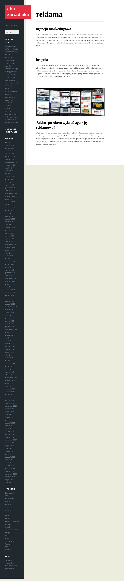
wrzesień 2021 (10, 281)
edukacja (8, 504)
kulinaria (8, 510)
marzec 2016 (9, 426)
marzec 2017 (9, 395)
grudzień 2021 (10, 273)
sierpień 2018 (9, 352)
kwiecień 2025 (10, 176)
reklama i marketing (12, 521)
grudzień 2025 (10, 156)
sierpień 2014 (9, 480)
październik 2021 (11, 278)
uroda (7, 535)
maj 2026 (8, 142)
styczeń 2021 (9, 301)
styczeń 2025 (9, 185)
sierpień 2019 (9, 332)
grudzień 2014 (10, 468)
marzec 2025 (9, 179)
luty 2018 (8, 369)
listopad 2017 (9, 375)
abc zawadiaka (18, 11)
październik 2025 (11, 162)
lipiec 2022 (8, 253)
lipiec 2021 (8, 287)
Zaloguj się (8, 560)
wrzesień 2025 (10, 165)
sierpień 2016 (9, 411)
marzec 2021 (9, 295)
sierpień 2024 (9, 199)
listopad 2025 (9, 159)
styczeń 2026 (9, 154)
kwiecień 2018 (10, 363)
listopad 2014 (9, 471)
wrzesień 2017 (10, 380)
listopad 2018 (9, 349)
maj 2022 (8, 258)
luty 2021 (8, 298)
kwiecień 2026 (10, 145)
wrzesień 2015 (10, 443)
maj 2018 (8, 360)
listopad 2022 (9, 242)
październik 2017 (11, 378)
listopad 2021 (9, 276)
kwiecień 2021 (10, 293)
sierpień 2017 (9, 383)
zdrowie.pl (8, 550)
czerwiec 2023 (10, 227)
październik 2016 (11, 406)
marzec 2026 (9, 148)
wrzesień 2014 (10, 477)
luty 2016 (8, 429)
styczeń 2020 (9, 324)
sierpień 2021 (9, 284)
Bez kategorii (9, 493)
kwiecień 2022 (10, 261)
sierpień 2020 (9, 312)
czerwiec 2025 (10, 171)
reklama (7, 518)
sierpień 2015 (9, 446)
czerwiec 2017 (10, 389)
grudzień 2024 (10, 188)
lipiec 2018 (8, 355)
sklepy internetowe (11, 530)
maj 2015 (8, 454)
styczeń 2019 (9, 344)
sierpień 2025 (9, 168)
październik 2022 (11, 244)
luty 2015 (8, 462)
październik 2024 (11, 193)
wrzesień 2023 (10, 222)
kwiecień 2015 (10, 457)
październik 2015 (11, 440)
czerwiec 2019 (10, 335)
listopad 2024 (9, 191)
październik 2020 (11, 307)
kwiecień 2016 (10, 423)
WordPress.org (10, 569)
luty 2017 (8, 397)
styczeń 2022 (9, 270)
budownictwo (9, 499)
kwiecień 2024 (10, 207)
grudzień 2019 (10, 327)
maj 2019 (8, 338)
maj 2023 (8, 230)
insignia (42, 59)
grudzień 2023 (10, 219)
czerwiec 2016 (10, 417)
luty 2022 (8, 267)
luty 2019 (8, 341)
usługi (7, 538)
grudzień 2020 (10, 304)
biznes (7, 496)
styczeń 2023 (9, 239)
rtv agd (7, 527)
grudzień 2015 (10, 434)
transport (8, 533)
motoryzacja (9, 513)
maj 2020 (8, 318)
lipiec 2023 (8, 225)
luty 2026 (8, 151)
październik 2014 (11, 474)
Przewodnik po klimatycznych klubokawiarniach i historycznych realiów (11, 83)
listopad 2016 (9, 403)
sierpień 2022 (9, 250)
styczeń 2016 (9, 431)
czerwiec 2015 (10, 451)
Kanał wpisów (10, 563)
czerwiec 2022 (10, 256)
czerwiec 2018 (10, 358)
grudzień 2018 (10, 346)
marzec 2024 (9, 210)
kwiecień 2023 (10, 233)
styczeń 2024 (9, 216)
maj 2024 (8, 205)
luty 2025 (8, 182)
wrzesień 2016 (10, 409)
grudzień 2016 (10, 400)
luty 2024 (8, 213)
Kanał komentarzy (11, 566)
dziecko (7, 501)
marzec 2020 (9, 321)
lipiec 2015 (8, 448)
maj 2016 (8, 420)
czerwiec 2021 (10, 290)
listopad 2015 (9, 437)
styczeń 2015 (9, 465)
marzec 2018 (9, 366)
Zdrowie (7, 547)
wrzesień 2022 (10, 247)
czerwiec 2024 (10, 202)
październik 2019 (11, 329)
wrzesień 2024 (10, 196)
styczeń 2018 (9, 372)
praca (7, 516)
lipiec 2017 (8, 386)
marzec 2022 (9, 264)
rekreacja (8, 524)
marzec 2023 (9, 236)
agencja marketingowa (53, 29)
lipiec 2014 (8, 482)
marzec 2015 (9, 460)
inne (6, 507)
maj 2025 (8, 174)
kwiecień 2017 (10, 392)
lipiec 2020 (8, 315)
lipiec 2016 (8, 414)
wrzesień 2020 (10, 309)
